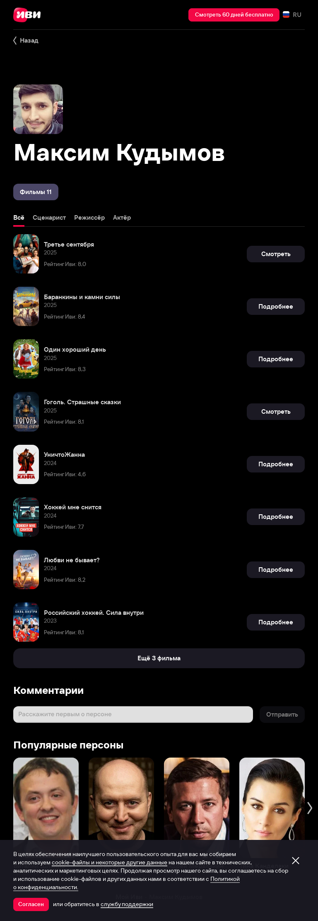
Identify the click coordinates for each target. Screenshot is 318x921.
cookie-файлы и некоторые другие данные (109, 862)
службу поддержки (127, 904)
